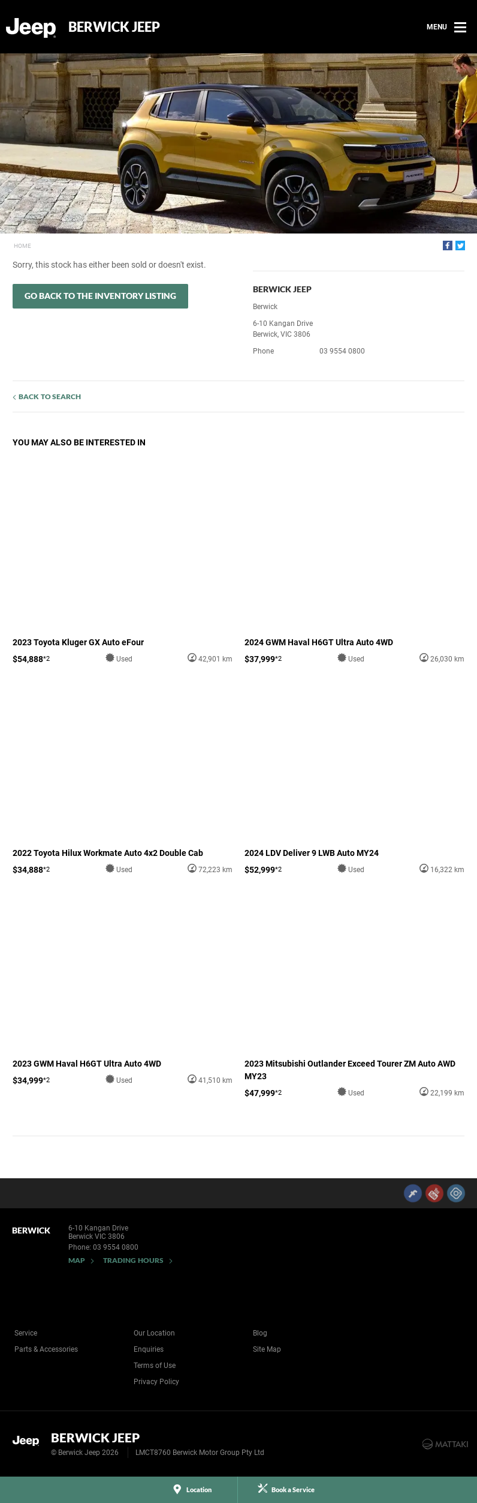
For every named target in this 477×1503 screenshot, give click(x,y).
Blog (260, 1333)
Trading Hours (133, 1260)
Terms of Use (155, 1365)
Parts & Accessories (46, 1349)
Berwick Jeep (114, 27)
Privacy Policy (156, 1382)
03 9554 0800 (342, 351)
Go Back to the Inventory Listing (100, 296)
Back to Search (50, 396)
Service (25, 1333)
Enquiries (149, 1349)
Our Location (154, 1333)
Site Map (267, 1349)
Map (76, 1260)
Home (22, 245)
